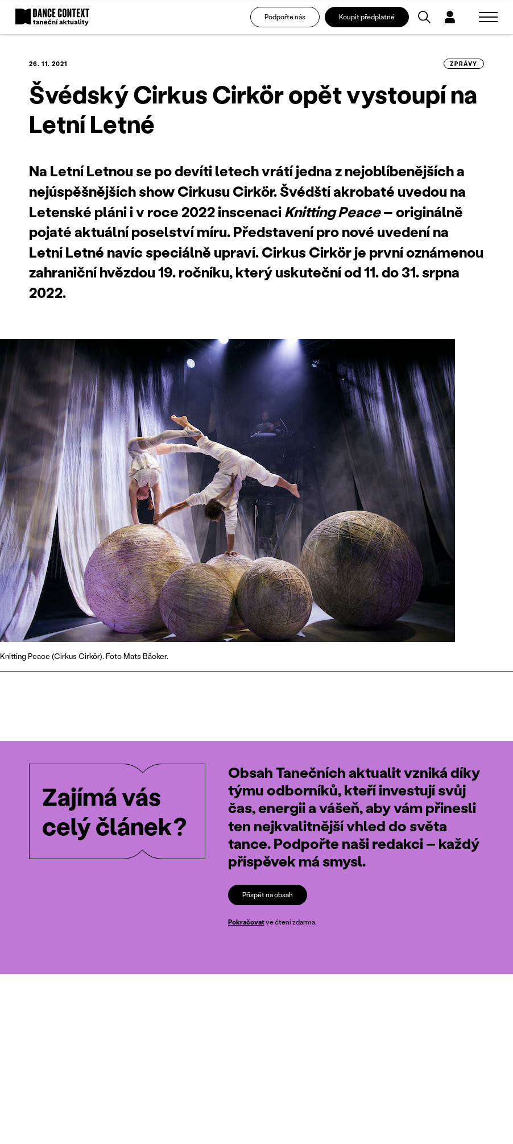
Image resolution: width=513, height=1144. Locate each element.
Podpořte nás (284, 17)
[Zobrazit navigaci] (488, 17)
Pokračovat (246, 922)
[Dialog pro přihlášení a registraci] (450, 17)
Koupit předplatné (367, 17)
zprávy (464, 64)
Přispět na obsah (267, 894)
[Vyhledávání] (424, 17)
